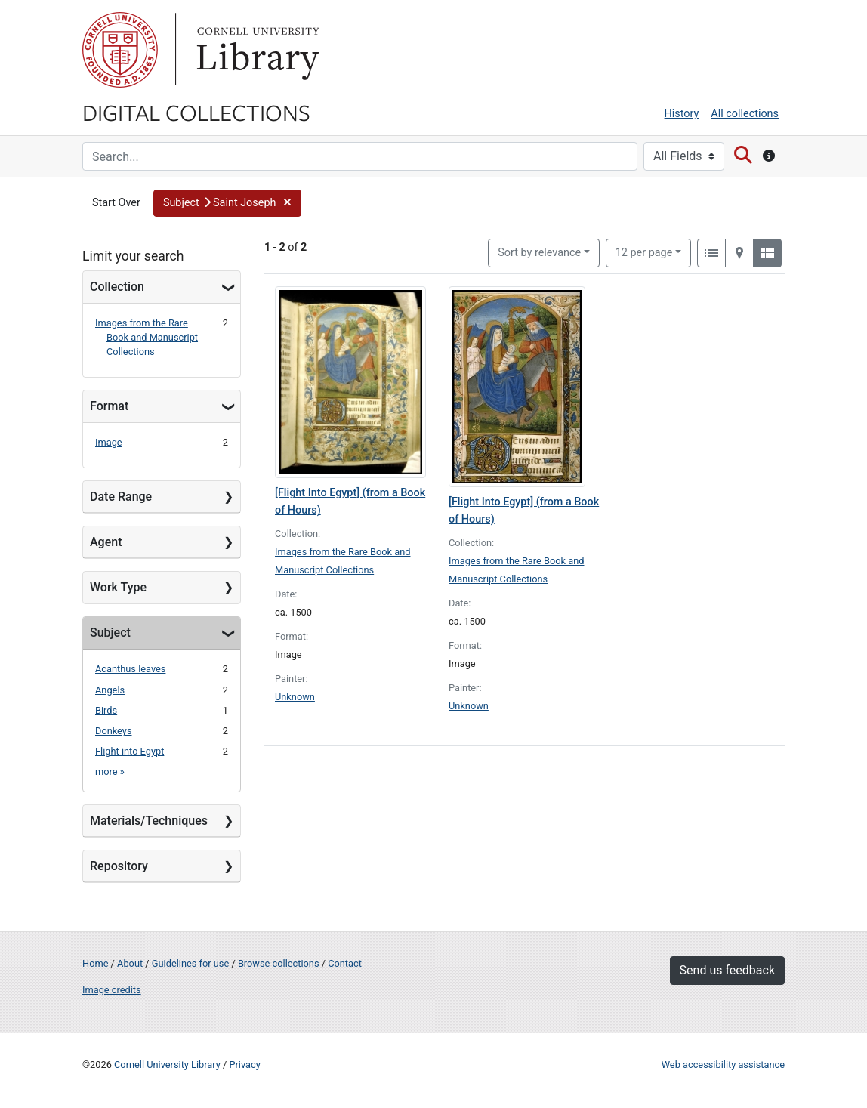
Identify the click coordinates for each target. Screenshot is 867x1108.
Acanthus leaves (130, 668)
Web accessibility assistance (723, 1064)
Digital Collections (196, 112)
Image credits (111, 989)
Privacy (244, 1064)
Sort (539, 252)
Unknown (295, 696)
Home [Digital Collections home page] (95, 963)
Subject (110, 632)
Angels (110, 690)
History (682, 113)
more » (110, 771)
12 (644, 251)
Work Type (118, 587)
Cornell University (120, 50)
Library (256, 50)
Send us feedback (727, 970)
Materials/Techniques (149, 820)
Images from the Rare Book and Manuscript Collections (146, 337)
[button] (227, 203)
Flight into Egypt (129, 751)
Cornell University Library (167, 1064)
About (130, 963)
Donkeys (113, 730)
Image (108, 442)
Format (109, 406)
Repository (119, 866)
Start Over (116, 202)
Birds (106, 710)
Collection (117, 286)
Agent (106, 542)
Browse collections (278, 963)
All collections (745, 113)
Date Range (121, 496)
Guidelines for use (190, 963)
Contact (345, 963)
